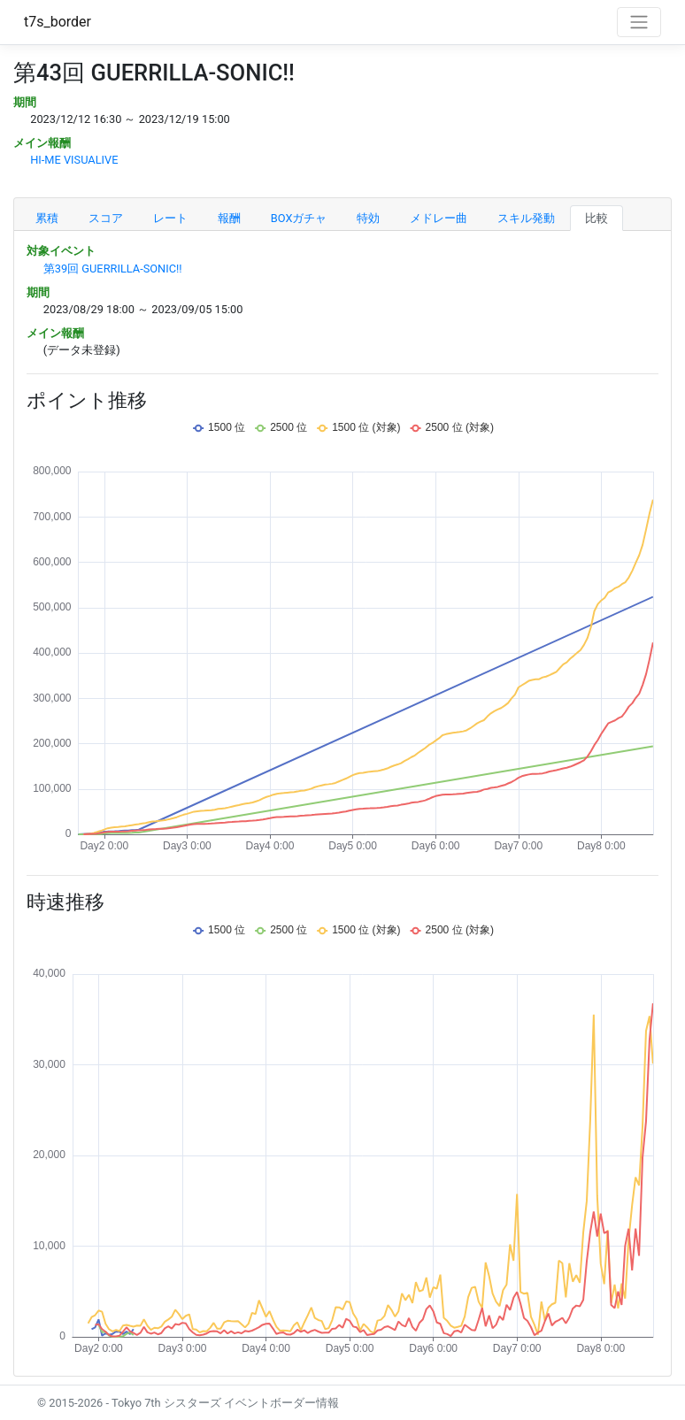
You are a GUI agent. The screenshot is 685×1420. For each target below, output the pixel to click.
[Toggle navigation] (639, 22)
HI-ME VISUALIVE (74, 159)
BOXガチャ (299, 218)
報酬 (229, 218)
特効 (368, 218)
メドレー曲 (438, 218)
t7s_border (57, 21)
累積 (46, 218)
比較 (596, 218)
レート (170, 218)
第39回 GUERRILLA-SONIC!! (112, 268)
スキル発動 (526, 218)
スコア (106, 218)
